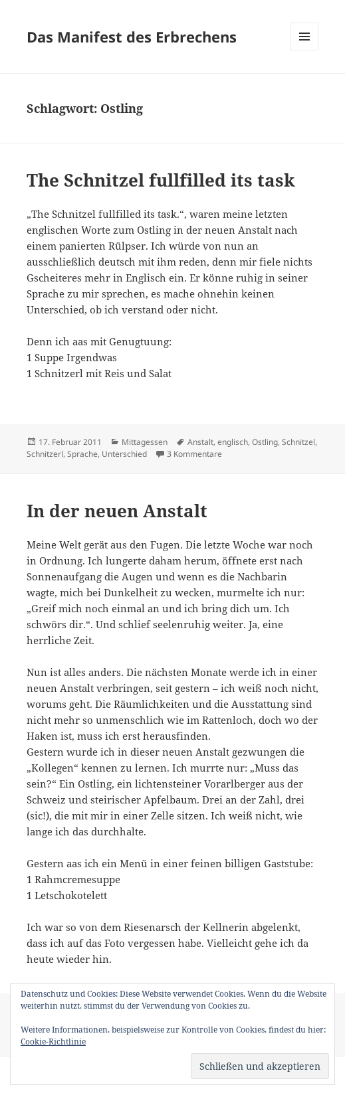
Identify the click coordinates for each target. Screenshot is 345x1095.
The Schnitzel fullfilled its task (161, 180)
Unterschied (124, 454)
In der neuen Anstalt (117, 511)
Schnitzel (298, 442)
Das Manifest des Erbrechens (132, 36)
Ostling (265, 442)
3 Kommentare (194, 454)
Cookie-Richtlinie (53, 1041)
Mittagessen (145, 442)
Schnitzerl (45, 454)
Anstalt (200, 442)
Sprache (82, 454)
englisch (232, 442)
